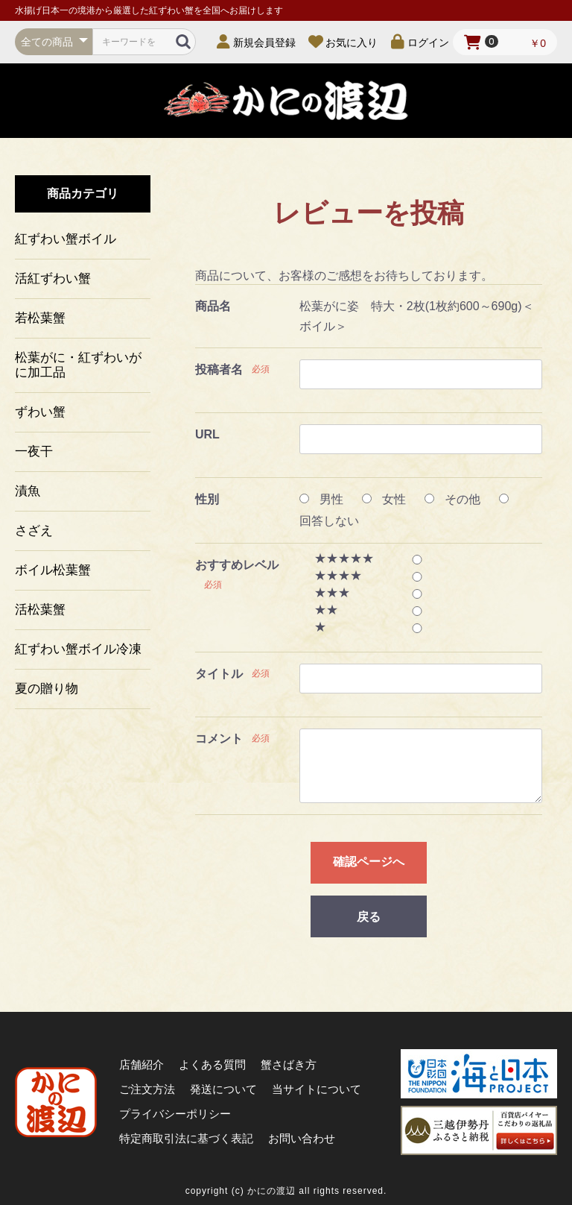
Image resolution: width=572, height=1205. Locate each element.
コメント (219, 738)
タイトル (219, 673)
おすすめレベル (237, 565)
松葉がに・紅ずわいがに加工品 (78, 365)
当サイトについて (316, 1089)
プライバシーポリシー (175, 1113)
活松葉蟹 (40, 609)
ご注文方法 (147, 1089)
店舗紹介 (141, 1064)
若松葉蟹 (40, 318)
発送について (223, 1089)
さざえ (34, 530)
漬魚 (27, 491)
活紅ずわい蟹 (53, 278)
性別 (207, 499)
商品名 (213, 306)
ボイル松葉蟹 (53, 570)
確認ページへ (368, 861)
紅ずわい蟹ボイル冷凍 (78, 649)
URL (207, 434)
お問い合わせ (301, 1138)
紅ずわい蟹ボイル (65, 239)
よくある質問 (212, 1064)
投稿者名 (219, 369)
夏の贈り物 (46, 689)
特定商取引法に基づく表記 (186, 1138)
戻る (369, 916)
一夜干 (34, 451)
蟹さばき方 (289, 1064)
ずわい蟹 (40, 412)
